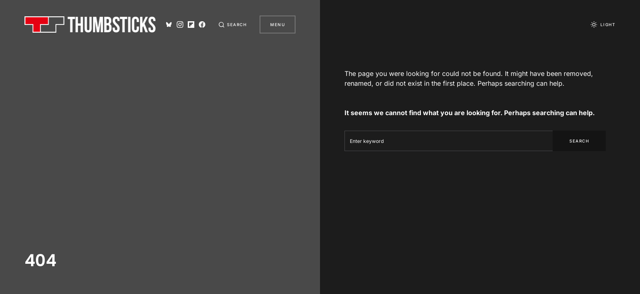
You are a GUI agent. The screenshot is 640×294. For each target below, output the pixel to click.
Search (579, 140)
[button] (232, 24)
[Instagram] (179, 24)
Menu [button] (277, 24)
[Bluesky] (168, 24)
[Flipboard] (190, 24)
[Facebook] (202, 24)
